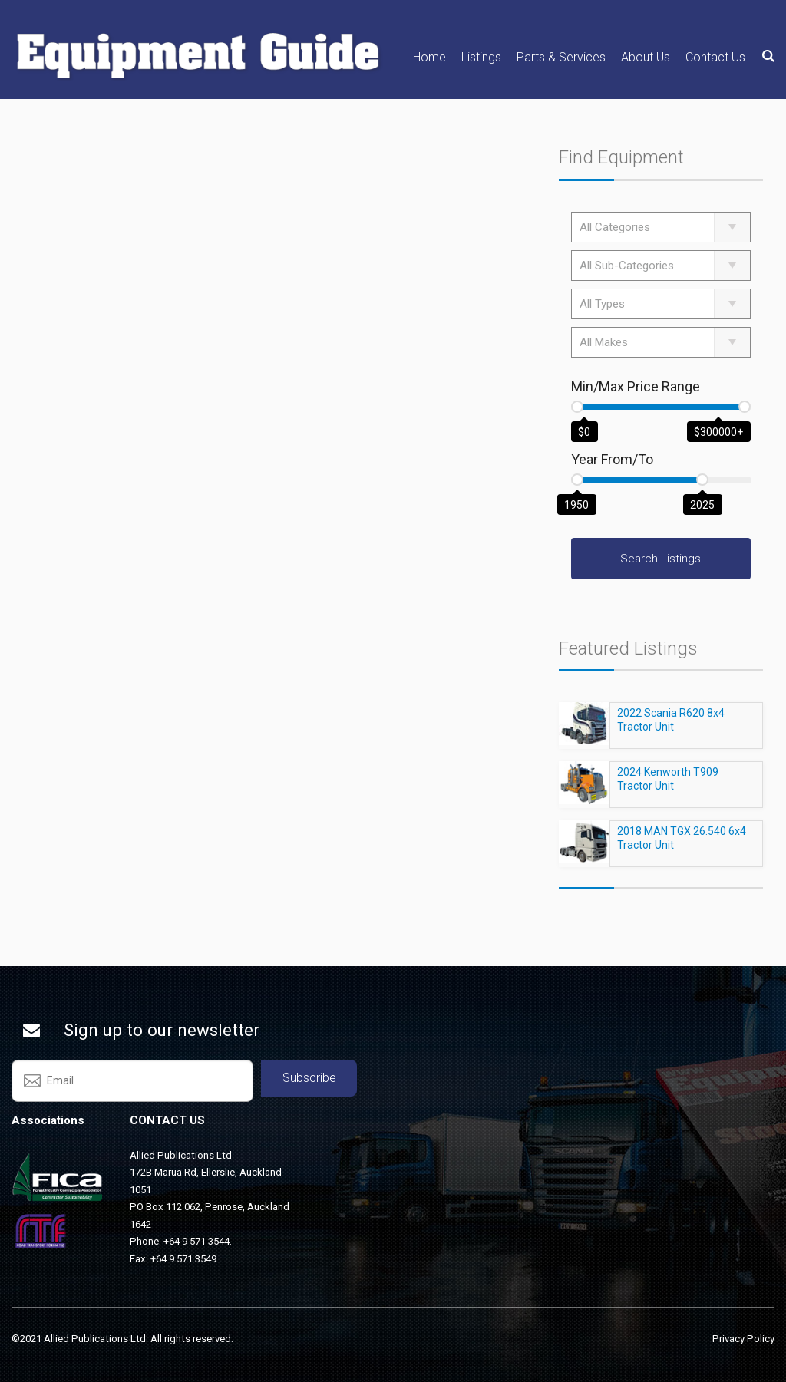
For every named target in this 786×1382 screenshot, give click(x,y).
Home (429, 57)
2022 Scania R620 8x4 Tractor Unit (671, 727)
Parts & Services (561, 57)
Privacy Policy (743, 1338)
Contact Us (715, 57)
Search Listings (660, 559)
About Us (645, 57)
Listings (481, 57)
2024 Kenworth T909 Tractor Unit (667, 786)
